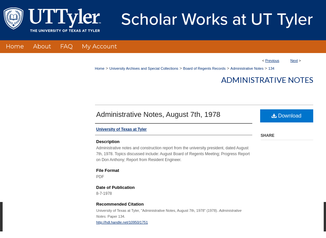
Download (286, 116)
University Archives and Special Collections (143, 68)
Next (294, 61)
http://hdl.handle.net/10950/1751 (122, 222)
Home (100, 68)
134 (271, 68)
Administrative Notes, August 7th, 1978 (158, 114)
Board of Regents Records (204, 68)
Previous (272, 61)
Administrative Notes (246, 68)
